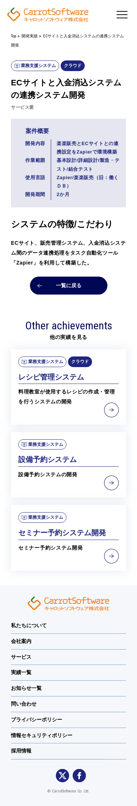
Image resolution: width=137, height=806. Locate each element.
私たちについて (29, 625)
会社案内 (21, 641)
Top (13, 36)
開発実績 (30, 36)
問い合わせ (24, 704)
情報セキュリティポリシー (41, 735)
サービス (21, 657)
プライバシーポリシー (36, 719)
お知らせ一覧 (26, 688)
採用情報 (21, 751)
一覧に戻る (68, 285)
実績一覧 (21, 672)
